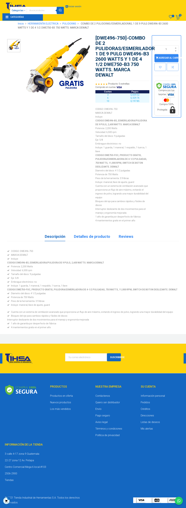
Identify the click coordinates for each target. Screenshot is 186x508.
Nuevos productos (60, 402)
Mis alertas (147, 428)
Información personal (153, 395)
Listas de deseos (150, 422)
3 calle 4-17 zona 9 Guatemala (22, 453)
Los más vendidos (60, 408)
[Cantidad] (166, 49)
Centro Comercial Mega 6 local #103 (25, 466)
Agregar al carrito (167, 58)
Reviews (126, 236)
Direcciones (147, 415)
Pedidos (145, 402)
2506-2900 (11, 473)
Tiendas (9, 480)
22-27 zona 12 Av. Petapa (19, 460)
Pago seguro (102, 415)
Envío (98, 408)
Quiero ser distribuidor (107, 402)
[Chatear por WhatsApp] (179, 501)
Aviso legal (101, 422)
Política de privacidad (107, 435)
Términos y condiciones (108, 428)
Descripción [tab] (55, 236)
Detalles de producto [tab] (92, 236)
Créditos (145, 408)
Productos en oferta (61, 395)
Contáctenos (102, 395)
